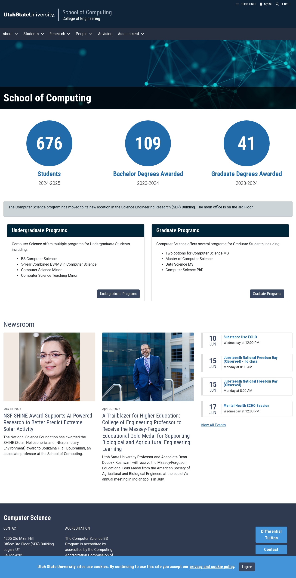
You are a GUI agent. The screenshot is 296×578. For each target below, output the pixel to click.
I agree (247, 567)
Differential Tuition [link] (271, 534)
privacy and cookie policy (212, 566)
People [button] (84, 33)
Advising (105, 33)
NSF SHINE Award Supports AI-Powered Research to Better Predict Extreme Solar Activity (47, 422)
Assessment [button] (131, 33)
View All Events (213, 425)
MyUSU (266, 4)
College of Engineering (81, 18)
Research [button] (59, 33)
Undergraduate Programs (118, 294)
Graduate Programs (267, 294)
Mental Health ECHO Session (246, 405)
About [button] (10, 33)
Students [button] (33, 33)
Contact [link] (271, 549)
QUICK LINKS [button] (246, 4)
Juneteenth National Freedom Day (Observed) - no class (251, 359)
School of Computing (87, 12)
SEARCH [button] (283, 4)
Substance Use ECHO (240, 337)
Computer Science (27, 518)
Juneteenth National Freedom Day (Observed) (251, 383)
